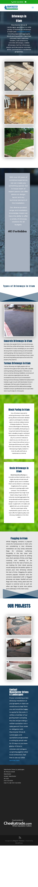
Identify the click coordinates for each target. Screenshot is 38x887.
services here (14, 760)
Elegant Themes (18, 841)
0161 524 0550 (8, 780)
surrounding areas (23, 32)
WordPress (19, 843)
